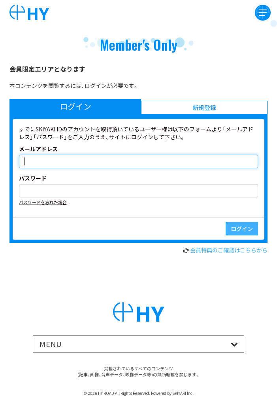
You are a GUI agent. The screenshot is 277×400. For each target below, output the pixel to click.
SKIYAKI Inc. (183, 393)
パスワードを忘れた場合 (43, 202)
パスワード (33, 178)
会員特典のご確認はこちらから (229, 250)
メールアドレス (38, 149)
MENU (51, 344)
